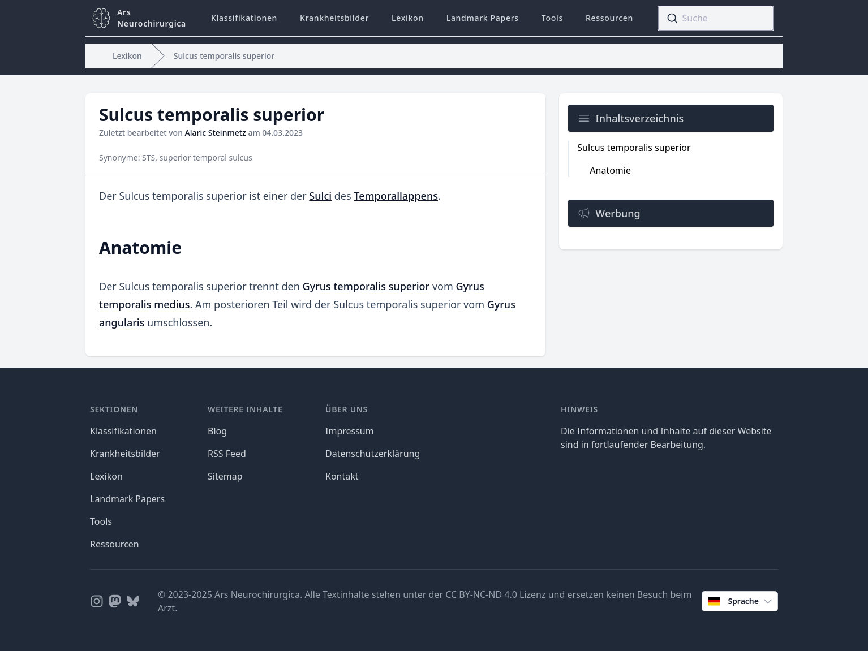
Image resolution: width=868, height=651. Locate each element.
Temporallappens (396, 195)
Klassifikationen (244, 17)
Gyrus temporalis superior (366, 286)
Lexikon (408, 17)
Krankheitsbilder (334, 17)
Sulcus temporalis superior (224, 55)
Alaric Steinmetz (215, 132)
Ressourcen (609, 17)
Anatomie (610, 170)
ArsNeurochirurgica (151, 18)
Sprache (741, 601)
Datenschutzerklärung (372, 453)
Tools (552, 17)
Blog (217, 431)
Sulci (320, 195)
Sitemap (225, 476)
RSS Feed (227, 453)
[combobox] (716, 18)
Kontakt (342, 476)
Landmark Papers (482, 17)
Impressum (349, 431)
